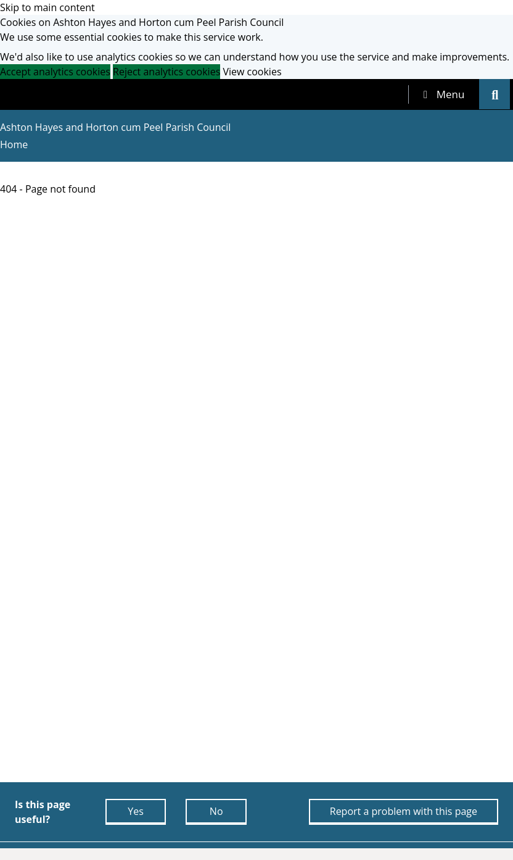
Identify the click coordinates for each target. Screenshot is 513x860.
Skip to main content (47, 7)
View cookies (252, 71)
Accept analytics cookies (55, 71)
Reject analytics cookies (166, 71)
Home (14, 144)
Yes (136, 811)
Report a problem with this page (403, 811)
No (216, 811)
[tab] (444, 94)
